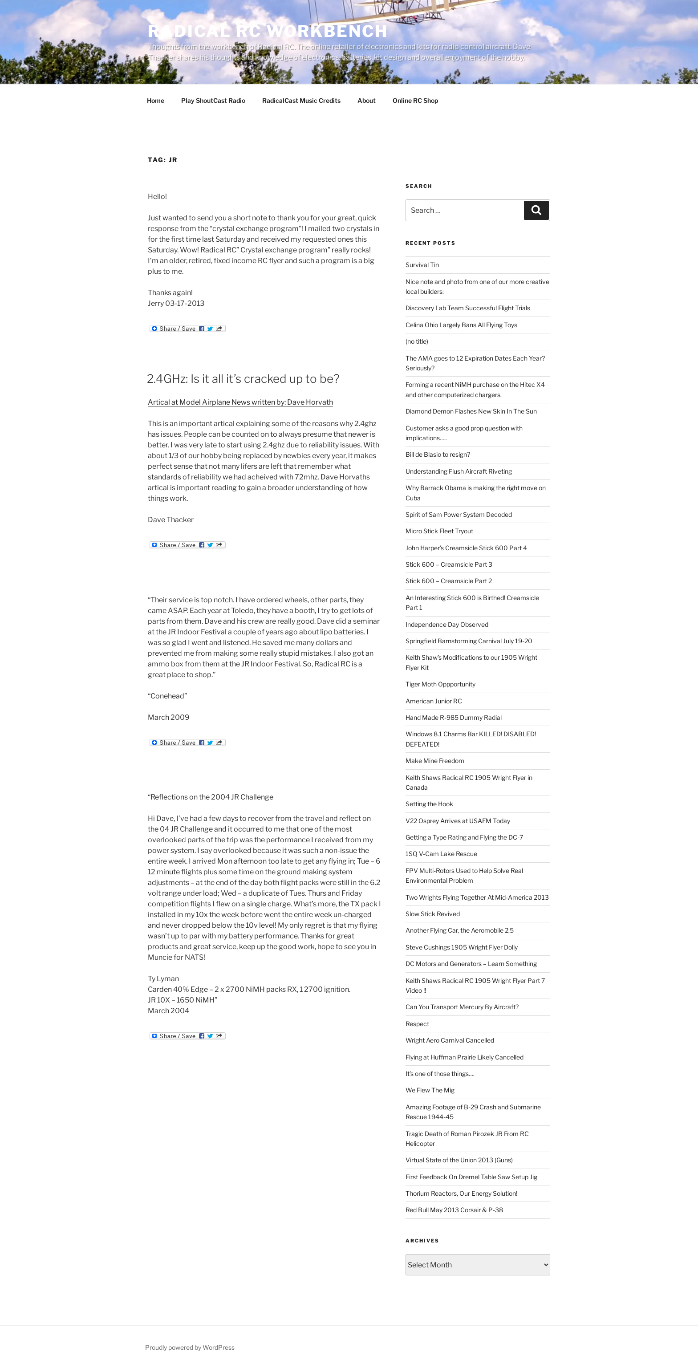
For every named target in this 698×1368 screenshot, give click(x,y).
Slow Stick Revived (433, 913)
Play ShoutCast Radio (213, 100)
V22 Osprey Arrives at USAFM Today (458, 820)
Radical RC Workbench (268, 31)
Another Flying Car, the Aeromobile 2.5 (460, 930)
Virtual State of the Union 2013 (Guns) (459, 1160)
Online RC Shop (415, 100)
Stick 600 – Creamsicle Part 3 (449, 564)
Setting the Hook (429, 804)
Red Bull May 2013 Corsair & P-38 (454, 1210)
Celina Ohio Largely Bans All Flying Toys (461, 325)
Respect (417, 1023)
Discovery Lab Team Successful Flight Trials (468, 308)
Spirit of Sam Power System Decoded (459, 514)
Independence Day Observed (447, 624)
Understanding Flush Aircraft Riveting (459, 471)
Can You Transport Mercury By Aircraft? (462, 1007)
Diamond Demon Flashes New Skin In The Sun (471, 411)
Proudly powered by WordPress (190, 1347)
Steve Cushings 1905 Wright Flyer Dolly (462, 947)
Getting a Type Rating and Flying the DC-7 (464, 837)
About (366, 100)
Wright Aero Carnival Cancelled (450, 1040)
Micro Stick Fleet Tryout (439, 531)
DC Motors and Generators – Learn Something (471, 963)
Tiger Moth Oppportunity (440, 684)
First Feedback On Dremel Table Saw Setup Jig (471, 1177)
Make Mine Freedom (435, 760)
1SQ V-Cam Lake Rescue (441, 853)
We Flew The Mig (430, 1090)
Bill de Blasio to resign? (438, 454)
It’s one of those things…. (440, 1073)
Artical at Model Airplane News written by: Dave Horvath (240, 402)
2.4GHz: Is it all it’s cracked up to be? (243, 379)
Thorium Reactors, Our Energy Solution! (461, 1193)
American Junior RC (434, 701)
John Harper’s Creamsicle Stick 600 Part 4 (466, 548)
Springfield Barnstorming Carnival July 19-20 (469, 641)
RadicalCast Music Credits (301, 100)
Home (155, 100)
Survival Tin (422, 264)
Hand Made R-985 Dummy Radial (454, 717)
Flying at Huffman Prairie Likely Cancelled (465, 1057)
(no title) (417, 341)
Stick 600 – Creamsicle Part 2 (449, 581)
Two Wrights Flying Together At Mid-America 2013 (477, 897)
